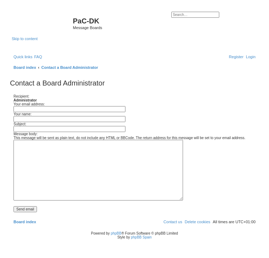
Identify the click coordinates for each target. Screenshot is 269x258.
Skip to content (25, 39)
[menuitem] (38, 57)
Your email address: (29, 104)
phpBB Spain (141, 237)
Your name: (23, 114)
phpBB (116, 233)
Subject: (20, 124)
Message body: (26, 134)
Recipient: (21, 96)
